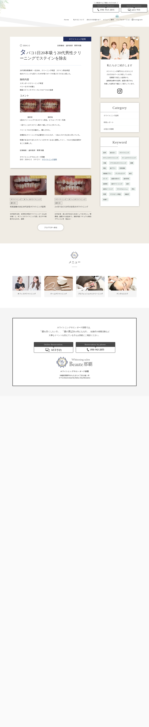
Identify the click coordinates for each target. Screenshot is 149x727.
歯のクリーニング (116, 238)
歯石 (130, 227)
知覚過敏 (122, 222)
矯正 (104, 222)
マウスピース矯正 (115, 248)
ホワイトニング (16, 253)
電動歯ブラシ (107, 227)
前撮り (105, 253)
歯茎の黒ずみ (115, 232)
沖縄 (104, 217)
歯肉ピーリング (108, 243)
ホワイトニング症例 (77, 93)
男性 (133, 243)
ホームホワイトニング (129, 212)
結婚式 (127, 248)
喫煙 (104, 248)
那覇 (131, 217)
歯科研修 (126, 232)
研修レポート (109, 176)
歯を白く (14, 257)
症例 (104, 206)
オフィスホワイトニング (32, 253)
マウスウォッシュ (122, 243)
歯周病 (105, 238)
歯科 (127, 238)
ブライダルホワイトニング (118, 217)
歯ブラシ (112, 222)
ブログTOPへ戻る (50, 281)
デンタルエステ (120, 227)
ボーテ (105, 232)
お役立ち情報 (109, 183)
